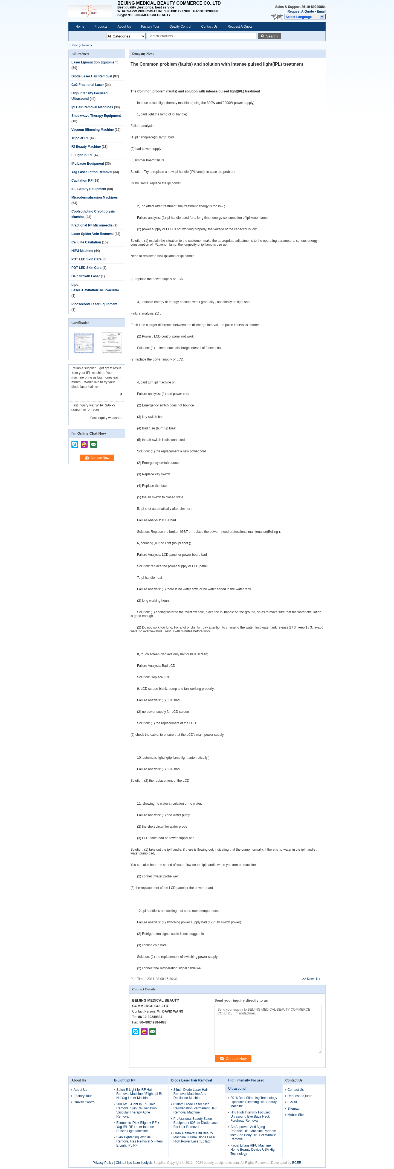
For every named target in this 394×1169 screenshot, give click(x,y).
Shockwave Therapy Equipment (96, 116)
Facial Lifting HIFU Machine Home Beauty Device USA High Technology (253, 1150)
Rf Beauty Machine (86, 147)
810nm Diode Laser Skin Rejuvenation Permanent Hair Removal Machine (194, 1108)
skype (75, 442)
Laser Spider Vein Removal (92, 234)
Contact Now (100, 458)
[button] (305, 16)
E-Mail (292, 1102)
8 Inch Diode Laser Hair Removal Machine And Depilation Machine (190, 1094)
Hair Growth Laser (85, 276)
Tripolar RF (80, 138)
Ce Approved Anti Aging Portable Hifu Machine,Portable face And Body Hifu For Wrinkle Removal (253, 1133)
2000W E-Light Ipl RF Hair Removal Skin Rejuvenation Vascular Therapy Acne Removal (136, 1110)
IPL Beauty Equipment (88, 189)
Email (321, 11)
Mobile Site (296, 1115)
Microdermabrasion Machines (94, 197)
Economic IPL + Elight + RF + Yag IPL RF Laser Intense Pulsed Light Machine (137, 1127)
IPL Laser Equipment (87, 163)
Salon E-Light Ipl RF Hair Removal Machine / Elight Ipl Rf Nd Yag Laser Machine (139, 1094)
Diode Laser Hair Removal (91, 76)
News (85, 45)
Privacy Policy (103, 1163)
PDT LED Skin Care (86, 259)
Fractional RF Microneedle (91, 225)
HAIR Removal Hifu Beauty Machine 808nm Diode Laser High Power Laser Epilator (194, 1137)
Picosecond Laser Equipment (94, 304)
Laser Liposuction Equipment (94, 62)
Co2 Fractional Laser (87, 85)
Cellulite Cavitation (86, 242)
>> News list (311, 979)
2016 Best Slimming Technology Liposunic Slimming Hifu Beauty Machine (253, 1102)
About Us (124, 26)
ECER (296, 1163)
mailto (93, 442)
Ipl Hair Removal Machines (92, 107)
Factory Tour (150, 26)
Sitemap (294, 1108)
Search (272, 36)
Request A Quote (301, 11)
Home (80, 26)
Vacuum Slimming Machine (92, 130)
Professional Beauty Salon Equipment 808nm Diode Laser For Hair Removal (196, 1123)
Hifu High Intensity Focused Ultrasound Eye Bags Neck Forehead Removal (250, 1116)
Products (100, 26)
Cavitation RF (81, 180)
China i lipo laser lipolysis (134, 1163)
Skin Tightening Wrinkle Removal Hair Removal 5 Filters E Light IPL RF (139, 1141)
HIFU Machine (82, 251)
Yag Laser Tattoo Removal (91, 172)
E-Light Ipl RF (82, 155)
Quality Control (180, 26)
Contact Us (209, 26)
